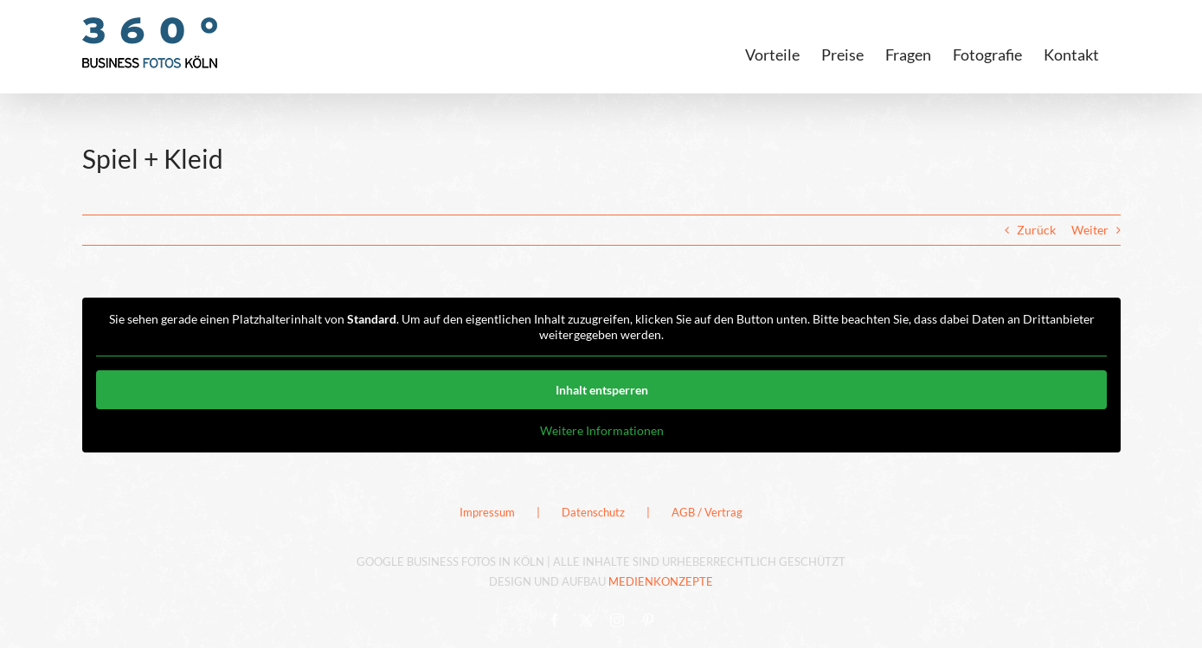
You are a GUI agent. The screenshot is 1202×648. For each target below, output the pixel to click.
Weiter (1090, 229)
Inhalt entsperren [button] (601, 389)
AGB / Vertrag (707, 512)
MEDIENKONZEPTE (660, 581)
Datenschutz (593, 512)
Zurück (1036, 229)
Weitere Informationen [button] (601, 430)
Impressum (487, 512)
